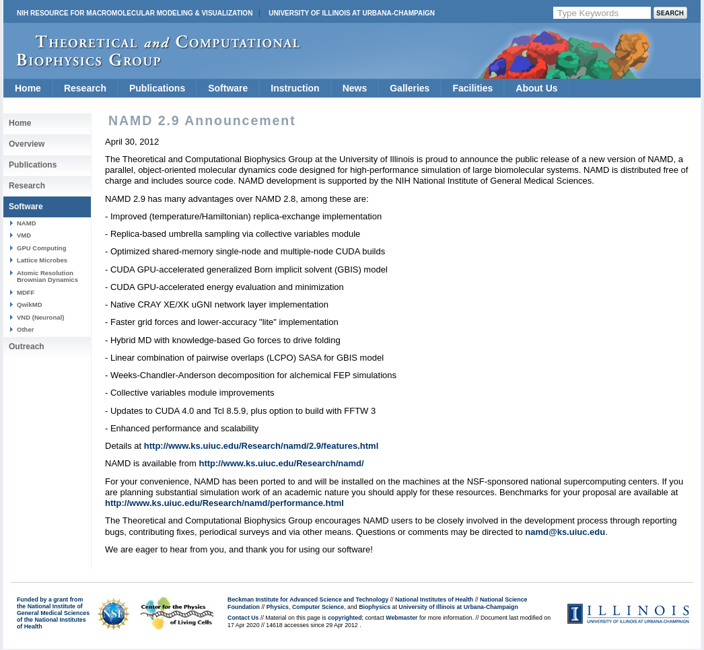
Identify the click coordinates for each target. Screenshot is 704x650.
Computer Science (318, 607)
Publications (157, 88)
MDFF (25, 292)
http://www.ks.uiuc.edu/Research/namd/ (281, 463)
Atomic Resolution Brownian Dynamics (47, 276)
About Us (536, 88)
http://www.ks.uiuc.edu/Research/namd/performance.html (224, 503)
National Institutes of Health (434, 599)
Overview (26, 144)
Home (28, 88)
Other (25, 329)
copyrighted (344, 617)
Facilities (472, 88)
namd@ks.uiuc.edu (565, 532)
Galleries (409, 88)
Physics (278, 607)
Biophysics (374, 607)
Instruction (295, 88)
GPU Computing (41, 248)
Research (85, 88)
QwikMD (29, 304)
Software (228, 88)
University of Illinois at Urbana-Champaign (352, 13)
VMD (24, 235)
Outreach (26, 346)
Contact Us (242, 617)
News (355, 88)
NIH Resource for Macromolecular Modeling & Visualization (134, 13)
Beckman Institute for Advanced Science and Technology (307, 599)
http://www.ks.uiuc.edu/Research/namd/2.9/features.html (261, 446)
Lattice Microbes (42, 260)
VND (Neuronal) (40, 317)
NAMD (26, 223)
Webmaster (401, 617)
